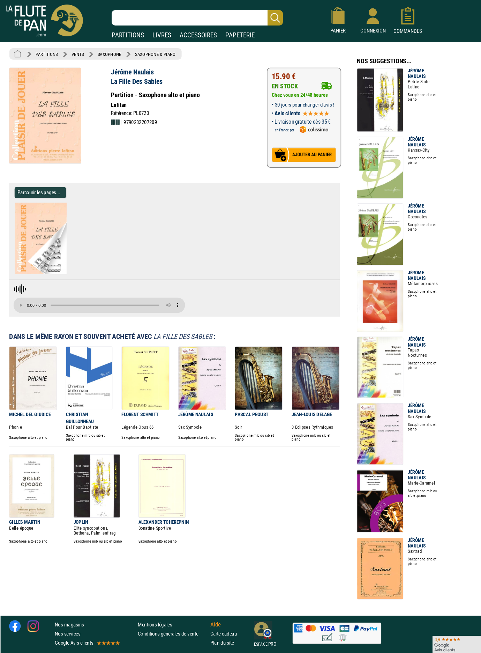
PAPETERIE (240, 35)
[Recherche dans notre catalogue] (197, 18)
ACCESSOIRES (198, 35)
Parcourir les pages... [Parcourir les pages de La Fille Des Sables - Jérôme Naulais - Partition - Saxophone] (38, 192)
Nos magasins (69, 624)
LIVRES (161, 35)
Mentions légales (155, 624)
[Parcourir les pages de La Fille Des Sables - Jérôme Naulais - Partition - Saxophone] (69, 273)
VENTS (78, 54)
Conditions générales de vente (172, 634)
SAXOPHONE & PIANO (155, 54)
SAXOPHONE (109, 54)
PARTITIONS (128, 35)
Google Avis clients (87, 643)
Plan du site (222, 643)
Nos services (67, 634)
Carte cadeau (223, 634)
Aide (215, 624)
